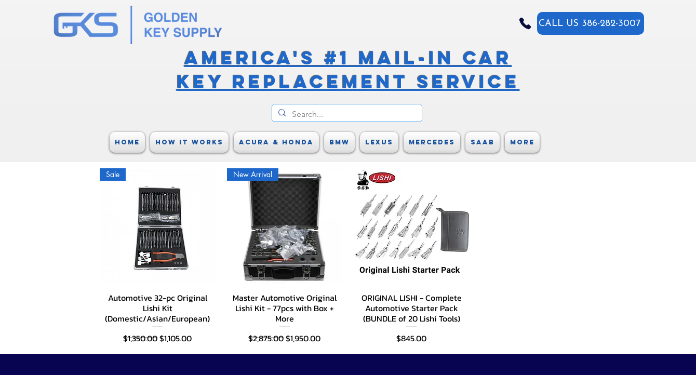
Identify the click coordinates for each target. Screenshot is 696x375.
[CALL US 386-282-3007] (590, 23)
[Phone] (525, 23)
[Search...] (346, 114)
